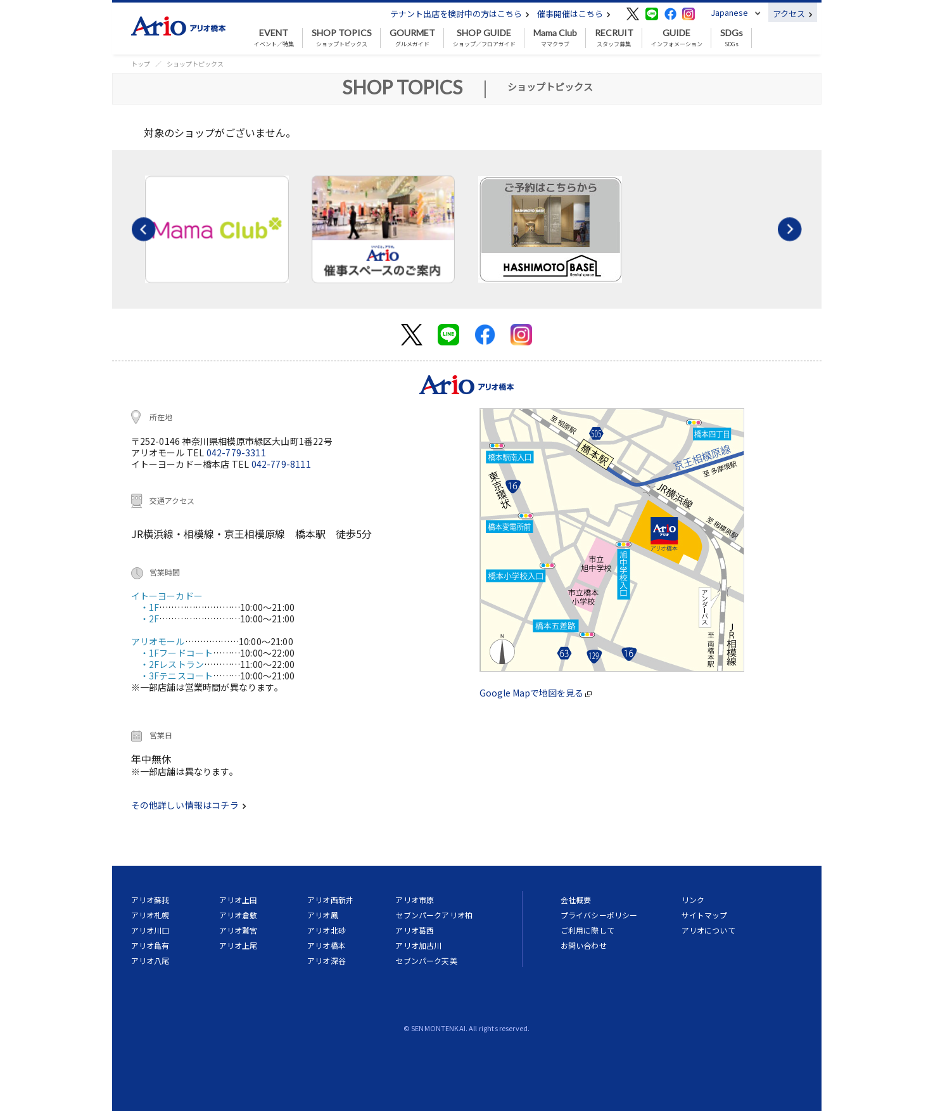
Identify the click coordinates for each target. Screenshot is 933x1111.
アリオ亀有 (150, 945)
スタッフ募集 (614, 38)
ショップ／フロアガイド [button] (484, 38)
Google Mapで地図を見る (535, 692)
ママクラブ (555, 38)
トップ (140, 63)
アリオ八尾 (150, 960)
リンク (693, 899)
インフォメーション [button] (676, 38)
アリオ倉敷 (238, 914)
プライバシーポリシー (599, 914)
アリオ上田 (238, 899)
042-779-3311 (236, 452)
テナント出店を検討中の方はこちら (460, 14)
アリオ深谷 (326, 960)
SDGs (731, 38)
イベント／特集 (274, 38)
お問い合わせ (584, 945)
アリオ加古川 (418, 945)
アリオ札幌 (150, 914)
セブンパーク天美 (426, 960)
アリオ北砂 (326, 930)
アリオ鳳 (322, 914)
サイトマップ (705, 914)
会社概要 (576, 899)
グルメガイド (412, 38)
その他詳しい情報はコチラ (188, 805)
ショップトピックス (342, 38)
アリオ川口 (150, 930)
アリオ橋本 (326, 945)
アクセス (793, 14)
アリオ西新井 (330, 899)
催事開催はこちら (574, 14)
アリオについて (708, 930)
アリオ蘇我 (150, 899)
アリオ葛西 (414, 930)
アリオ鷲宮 (238, 930)
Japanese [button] (729, 12)
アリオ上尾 (238, 945)
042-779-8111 (281, 464)
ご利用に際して (587, 930)
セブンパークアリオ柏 (434, 914)
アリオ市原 (414, 899)
